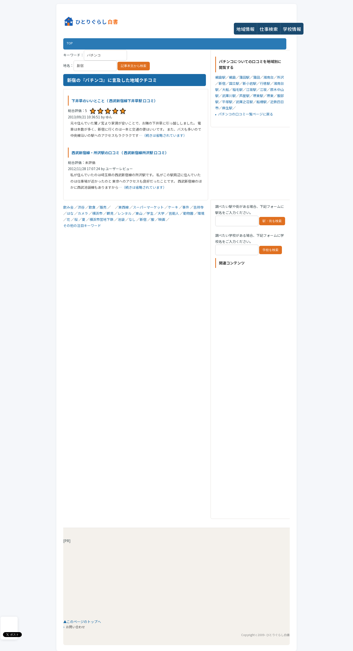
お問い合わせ (75, 627)
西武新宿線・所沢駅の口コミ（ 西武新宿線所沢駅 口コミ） (120, 152)
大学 (161, 213)
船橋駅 (261, 101)
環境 (201, 213)
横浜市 (97, 213)
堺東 (270, 95)
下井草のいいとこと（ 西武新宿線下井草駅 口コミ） (115, 100)
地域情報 (245, 29)
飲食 (92, 207)
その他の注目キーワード (82, 225)
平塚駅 (227, 101)
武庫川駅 (229, 95)
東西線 (123, 207)
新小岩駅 (249, 83)
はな (70, 213)
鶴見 (110, 213)
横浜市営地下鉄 (101, 219)
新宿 (143, 219)
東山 (139, 213)
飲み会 (68, 207)
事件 (186, 207)
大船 (225, 89)
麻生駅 (227, 107)
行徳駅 (265, 83)
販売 (103, 207)
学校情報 (292, 29)
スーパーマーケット (148, 207)
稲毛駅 (237, 89)
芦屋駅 (244, 95)
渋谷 (81, 207)
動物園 (188, 213)
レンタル (125, 213)
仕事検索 (269, 29)
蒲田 (256, 77)
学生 (150, 213)
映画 (162, 219)
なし (132, 219)
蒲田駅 (244, 77)
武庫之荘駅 (244, 101)
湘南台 (268, 77)
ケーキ (173, 207)
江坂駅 (251, 89)
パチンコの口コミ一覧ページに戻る (245, 114)
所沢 (280, 77)
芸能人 (174, 213)
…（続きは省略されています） (163, 135)
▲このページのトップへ (82, 621)
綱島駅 (220, 77)
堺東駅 (258, 95)
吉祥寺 (198, 207)
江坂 (263, 89)
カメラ (83, 213)
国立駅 (234, 83)
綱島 (232, 77)
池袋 (121, 219)
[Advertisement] (134, 263)
